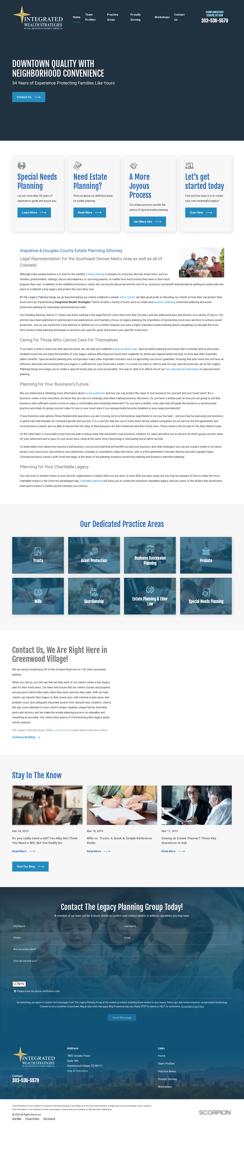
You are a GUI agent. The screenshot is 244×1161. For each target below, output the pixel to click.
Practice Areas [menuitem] (112, 17)
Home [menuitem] (76, 17)
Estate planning (95, 303)
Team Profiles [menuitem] (90, 17)
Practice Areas (167, 1100)
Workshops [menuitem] (162, 17)
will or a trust (127, 326)
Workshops (165, 1115)
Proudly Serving (167, 1108)
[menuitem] (16, 1148)
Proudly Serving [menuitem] (135, 17)
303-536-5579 (214, 21)
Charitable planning (91, 509)
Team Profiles (166, 1092)
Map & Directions (77, 1099)
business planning (164, 331)
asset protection (95, 422)
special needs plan (126, 378)
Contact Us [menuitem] (179, 17)
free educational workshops (182, 398)
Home (161, 1084)
